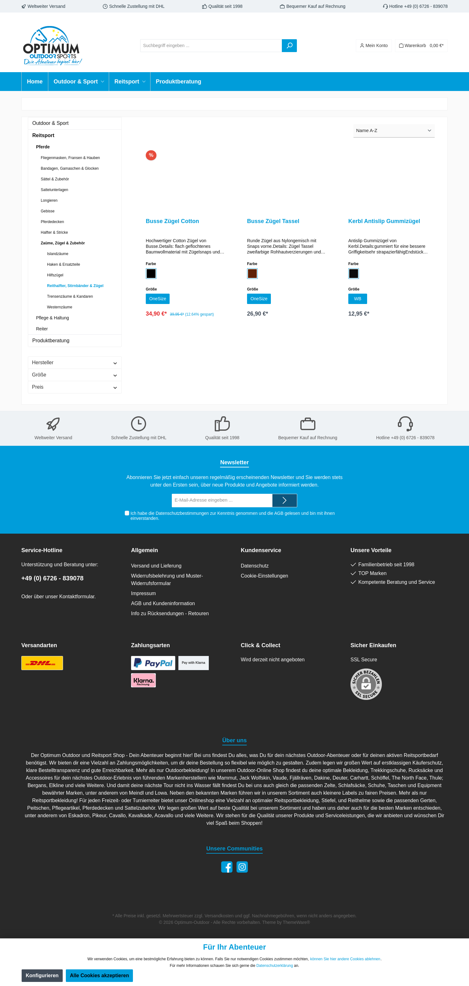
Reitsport (43, 135)
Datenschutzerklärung (274, 965)
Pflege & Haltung (52, 317)
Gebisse (48, 211)
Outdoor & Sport (50, 123)
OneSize (158, 299)
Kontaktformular (76, 596)
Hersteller (75, 362)
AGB (278, 513)
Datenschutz (255, 565)
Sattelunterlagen (54, 190)
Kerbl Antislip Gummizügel (384, 221)
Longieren (49, 200)
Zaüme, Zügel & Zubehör (63, 243)
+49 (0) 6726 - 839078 (52, 578)
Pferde (43, 146)
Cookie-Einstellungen (264, 575)
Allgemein (144, 550)
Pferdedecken (52, 222)
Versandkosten (219, 915)
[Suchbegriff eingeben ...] (211, 45)
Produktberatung (50, 340)
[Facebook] (227, 867)
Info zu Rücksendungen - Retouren (170, 613)
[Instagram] (242, 867)
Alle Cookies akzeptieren (99, 975)
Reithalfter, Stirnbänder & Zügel (75, 286)
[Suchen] (289, 45)
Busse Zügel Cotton (172, 221)
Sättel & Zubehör (55, 179)
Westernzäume (59, 307)
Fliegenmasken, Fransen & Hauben (70, 158)
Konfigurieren (42, 975)
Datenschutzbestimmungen (182, 513)
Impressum (143, 593)
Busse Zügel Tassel (273, 221)
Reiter (42, 328)
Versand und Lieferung (156, 565)
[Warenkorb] (421, 45)
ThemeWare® (296, 922)
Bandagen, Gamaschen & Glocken (70, 168)
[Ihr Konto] (374, 45)
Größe (75, 374)
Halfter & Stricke (54, 232)
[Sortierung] (394, 131)
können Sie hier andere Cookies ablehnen (345, 959)
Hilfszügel (55, 275)
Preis (75, 387)
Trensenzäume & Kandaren (70, 296)
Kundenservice (261, 550)
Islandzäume (57, 254)
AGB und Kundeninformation (163, 603)
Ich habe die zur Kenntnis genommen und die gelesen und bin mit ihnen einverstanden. (232, 516)
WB (358, 299)
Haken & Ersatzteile (63, 264)
